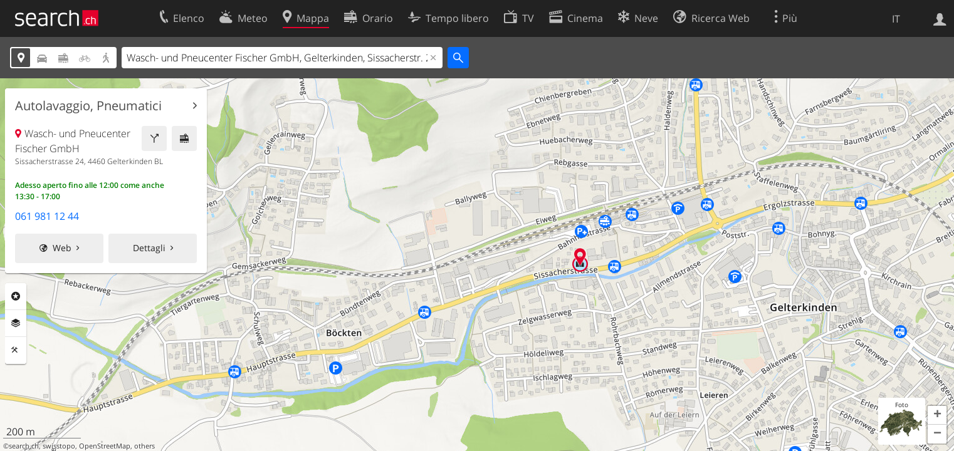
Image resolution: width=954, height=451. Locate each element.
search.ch (24, 446)
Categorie (15, 296)
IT (896, 19)
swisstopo (59, 446)
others (144, 446)
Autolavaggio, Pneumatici (88, 105)
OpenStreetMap (104, 446)
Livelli (15, 323)
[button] (937, 415)
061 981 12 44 (47, 216)
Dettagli (149, 248)
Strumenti (15, 350)
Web (62, 248)
